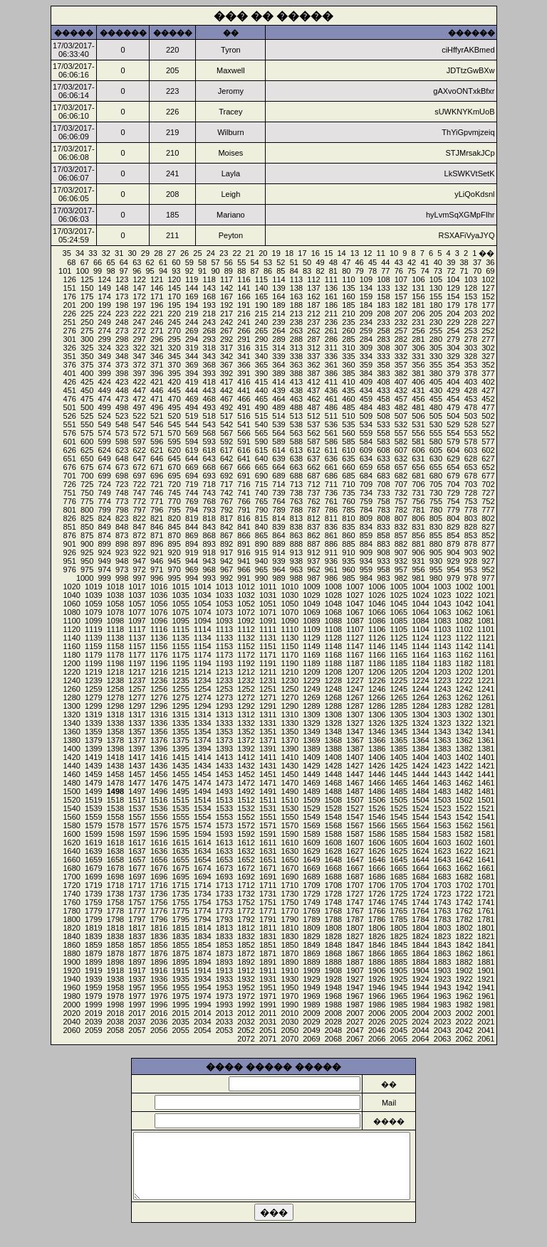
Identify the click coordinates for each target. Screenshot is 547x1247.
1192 (245, 663)
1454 (202, 774)
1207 (354, 672)
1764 (420, 910)
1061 (485, 612)
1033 (224, 595)
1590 (289, 834)
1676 (158, 868)
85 (280, 271)
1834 (202, 936)
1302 (463, 714)
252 (487, 330)
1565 (398, 825)
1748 (333, 902)
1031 (267, 595)
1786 (376, 919)
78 (372, 271)
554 (453, 433)
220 (173, 313)
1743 (442, 902)
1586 (376, 834)
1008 (333, 586)
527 (487, 424)
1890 (289, 962)
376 (69, 364)
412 (313, 382)
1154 (202, 646)
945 (173, 561)
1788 (333, 919)
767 (226, 501)
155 (435, 296)
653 (470, 467)
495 (173, 407)
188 (296, 305)
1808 (333, 928)
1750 (289, 902)
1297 (136, 706)
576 (69, 433)
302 (487, 347)
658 (383, 467)
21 (250, 253)
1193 (224, 663)
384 (366, 373)
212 (313, 313)
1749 (311, 902)
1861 (485, 953)
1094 (202, 620)
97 (124, 271)
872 (138, 535)
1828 (333, 936)
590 (261, 441)
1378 (115, 740)
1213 (224, 672)
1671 (267, 868)
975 (86, 569)
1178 (115, 655)
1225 (398, 680)
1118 (115, 629)
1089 (311, 620)
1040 (71, 595)
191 (243, 305)
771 (156, 501)
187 (313, 305)
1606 (376, 842)
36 (490, 262)
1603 (442, 842)
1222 (463, 680)
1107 (354, 629)
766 (243, 501)
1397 (136, 748)
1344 (420, 731)
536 (331, 424)
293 (208, 339)
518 (208, 416)
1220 (71, 672)
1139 (93, 637)
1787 (354, 919)
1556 (158, 817)
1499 (93, 791)
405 (435, 382)
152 (487, 296)
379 (453, 373)
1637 (136, 851)
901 (69, 544)
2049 (311, 1030)
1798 (115, 919)
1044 (420, 603)
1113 (224, 629)
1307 (354, 714)
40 (438, 262)
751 (69, 492)
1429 (311, 765)
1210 (289, 672)
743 (208, 492)
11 (381, 253)
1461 (485, 782)
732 (401, 492)
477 (487, 407)
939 (278, 561)
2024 (420, 1021)
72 (451, 271)
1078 (115, 612)
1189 (311, 663)
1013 (224, 586)
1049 (311, 603)
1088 (333, 620)
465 (261, 399)
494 (191, 407)
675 (86, 467)
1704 (420, 885)
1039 (93, 595)
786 (331, 509)
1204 (420, 672)
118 (208, 279)
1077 (136, 612)
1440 (71, 765)
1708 (333, 885)
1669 (311, 868)
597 (138, 441)
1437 (136, 765)
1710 (289, 885)
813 (296, 518)
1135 (180, 637)
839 (278, 527)
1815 (180, 928)
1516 (158, 800)
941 (243, 561)
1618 (115, 842)
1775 (180, 910)
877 (487, 544)
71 (464, 271)
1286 (376, 706)
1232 (245, 680)
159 (366, 296)
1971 (267, 996)
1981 (485, 1004)
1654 (202, 859)
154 (453, 296)
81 (333, 271)
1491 (267, 791)
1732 (245, 893)
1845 (398, 945)
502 (487, 416)
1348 (333, 731)
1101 (485, 629)
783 (383, 509)
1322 (463, 723)
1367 (354, 740)
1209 (311, 672)
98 (110, 271)
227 (487, 322)
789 (278, 509)
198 (121, 305)
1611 (267, 842)
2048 (333, 1030)
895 (173, 544)
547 (138, 424)
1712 (245, 885)
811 (331, 518)
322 (138, 347)
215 (261, 313)
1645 (398, 859)
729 (453, 492)
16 (315, 253)
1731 (267, 893)
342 (226, 356)
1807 (354, 928)
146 (156, 288)
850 (86, 527)
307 (401, 347)
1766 (376, 910)
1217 (136, 672)
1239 (93, 680)
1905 (398, 970)
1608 (333, 842)
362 (313, 364)
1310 (289, 714)
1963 (442, 996)
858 (383, 535)
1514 (202, 800)
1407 (354, 757)
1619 (93, 842)
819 (191, 518)
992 (226, 578)
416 (243, 382)
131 (418, 288)
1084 (420, 620)
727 (487, 492)
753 (470, 501)
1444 (420, 774)
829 (453, 527)
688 (296, 475)
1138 (115, 637)
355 (435, 364)
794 (191, 509)
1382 (463, 748)
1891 (267, 962)
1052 (245, 603)
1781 (485, 919)
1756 (158, 902)
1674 (202, 868)
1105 (398, 629)
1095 (180, 620)
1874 (202, 953)
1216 (158, 672)
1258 (115, 689)
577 (487, 441)
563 (296, 433)
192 (226, 305)
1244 (420, 689)
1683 (442, 876)
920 (173, 552)
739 (278, 492)
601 (69, 441)
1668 (333, 868)
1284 (420, 706)
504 (453, 416)
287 (313, 339)
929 (453, 561)
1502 (463, 800)
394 (191, 373)
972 (138, 569)
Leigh (230, 194)
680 (435, 475)
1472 (245, 782)
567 (226, 433)
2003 (442, 1013)
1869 (311, 953)
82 (320, 271)
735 (348, 492)
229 (453, 322)
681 (418, 475)
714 (278, 484)
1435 (180, 765)
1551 (267, 817)
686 (331, 475)
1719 (93, 885)
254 (453, 330)
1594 (202, 834)
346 (156, 356)
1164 (420, 655)
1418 (115, 757)
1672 (245, 868)
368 (208, 364)
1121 (485, 637)
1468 (333, 782)
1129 (311, 637)
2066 (376, 1038)
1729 (311, 893)
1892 (245, 962)
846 (156, 527)
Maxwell (231, 70)
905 (435, 552)
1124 (420, 637)
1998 (115, 1004)
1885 (398, 962)
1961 (485, 996)
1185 (398, 663)
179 (453, 305)
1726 (376, 893)
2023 (442, 1021)
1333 (224, 723)
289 (278, 339)
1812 (245, 928)
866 (243, 535)
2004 (420, 1013)
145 (173, 288)
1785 (398, 919)
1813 (224, 928)
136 (331, 288)
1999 (93, 1004)
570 (173, 433)
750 (86, 492)
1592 (245, 834)
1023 (442, 595)
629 (453, 458)
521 (156, 416)
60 (176, 262)
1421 (485, 765)
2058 (115, 1030)
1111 (267, 629)
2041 (485, 1030)
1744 (420, 902)
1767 (354, 910)
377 (487, 373)
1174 (202, 655)
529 (453, 424)
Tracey (230, 111)
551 (69, 424)
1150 (289, 646)
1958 (115, 987)
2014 (202, 1013)
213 (296, 313)
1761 (485, 910)
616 (243, 450)
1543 (442, 817)
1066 (376, 612)
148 (121, 288)
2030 (289, 1021)
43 (399, 262)
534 (366, 424)
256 (418, 330)
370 (173, 364)
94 (163, 271)
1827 (354, 936)
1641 (485, 859)
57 (215, 262)
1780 (71, 910)
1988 (333, 1004)
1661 (485, 868)
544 (191, 424)
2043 (442, 1030)
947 (138, 561)
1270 (289, 697)
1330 (289, 723)
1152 (245, 646)
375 (86, 364)
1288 (333, 706)
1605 (398, 842)
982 (401, 578)
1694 (202, 876)
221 (156, 313)
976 (69, 569)
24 (211, 253)
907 (401, 552)
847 (138, 527)
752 (487, 501)
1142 (463, 646)
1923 (442, 979)
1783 (442, 919)
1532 (245, 808)
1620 (71, 842)
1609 (311, 842)
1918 (115, 970)
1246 (376, 689)
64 (124, 262)
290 (261, 339)
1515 (180, 800)
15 (328, 253)
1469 (311, 782)
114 (278, 279)
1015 (180, 586)
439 (278, 390)
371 (156, 364)
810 (348, 518)
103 (470, 279)
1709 (311, 885)
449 (104, 390)
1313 (224, 714)
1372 (245, 740)
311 (331, 347)
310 (348, 347)
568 (208, 433)
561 (331, 433)
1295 (180, 706)
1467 (354, 782)
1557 (136, 817)
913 (296, 552)
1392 (245, 748)
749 (104, 492)
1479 (93, 782)
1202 (463, 672)
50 (307, 262)
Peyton (231, 235)
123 (121, 279)
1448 (333, 774)
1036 (158, 595)
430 (435, 390)
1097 (136, 620)
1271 (267, 697)
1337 (136, 723)
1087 (354, 620)
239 (278, 322)
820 (173, 518)
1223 (442, 680)
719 (191, 484)
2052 (245, 1030)
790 (261, 509)
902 (487, 552)
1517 (136, 800)
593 (208, 441)
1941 (485, 987)
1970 (289, 996)
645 (173, 458)
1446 (376, 774)
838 (296, 527)
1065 (398, 612)
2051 (267, 1030)
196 (156, 305)
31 (119, 253)
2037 (136, 1021)
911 (331, 552)
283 (383, 339)
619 (191, 450)
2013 (224, 1013)
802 (487, 518)
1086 (376, 620)
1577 (136, 825)
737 (313, 492)
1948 (333, 987)
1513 (224, 800)
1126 (376, 637)
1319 (93, 714)
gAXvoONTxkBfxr (463, 91)
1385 (398, 748)
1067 (354, 612)
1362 (463, 740)
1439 (93, 765)
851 (69, 527)
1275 (180, 697)
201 (69, 305)
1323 (442, 723)
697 (138, 475)
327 (487, 356)
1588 (333, 834)
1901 (485, 970)
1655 (180, 859)
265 (261, 330)
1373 (224, 740)
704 (453, 484)
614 (278, 450)
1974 (202, 996)
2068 (333, 1038)
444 (191, 390)
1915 (180, 970)
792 (226, 509)
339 (278, 356)
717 (226, 484)
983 (383, 578)
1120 (71, 629)
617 (226, 450)
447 (138, 390)
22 (236, 253)
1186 (376, 663)
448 (121, 390)
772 (138, 501)
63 (136, 262)
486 (331, 407)
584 (366, 441)
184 (366, 305)
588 (296, 441)
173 (121, 296)
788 (296, 509)
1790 (289, 919)
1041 (485, 603)
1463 (442, 782)
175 (86, 296)
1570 (289, 825)
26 (184, 253)
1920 (71, 970)
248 (121, 322)
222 (138, 313)
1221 (485, 680)
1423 (442, 765)
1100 (71, 620)
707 (401, 484)
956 (418, 569)
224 (104, 313)
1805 (398, 928)
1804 (420, 928)
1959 (93, 987)
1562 (463, 825)
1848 (333, 945)
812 (313, 518)
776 (69, 501)
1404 (420, 757)
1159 (93, 646)
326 (69, 347)
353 (470, 364)
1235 (180, 680)
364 (278, 364)
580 (435, 441)
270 (173, 330)
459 (366, 399)
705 (435, 484)
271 (156, 330)
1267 (354, 697)
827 (487, 527)
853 (470, 535)
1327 (354, 723)
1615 (180, 842)
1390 (289, 748)
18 (289, 253)
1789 (311, 919)
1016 (158, 586)
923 (121, 552)
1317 (136, 714)
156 (418, 296)
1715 (180, 885)
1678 (115, 868)
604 (453, 450)
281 (418, 339)
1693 (224, 876)
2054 (202, 1030)
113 (296, 279)
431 (418, 390)
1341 (485, 731)
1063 (442, 612)
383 (383, 373)
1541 (485, 817)
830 (435, 527)
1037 (136, 595)
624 (104, 450)
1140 (71, 637)
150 (86, 288)
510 (348, 416)
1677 (136, 868)
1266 (376, 697)
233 (383, 322)
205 (435, 313)
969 (191, 569)
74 (424, 271)
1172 (245, 655)
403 (470, 382)
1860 (71, 945)
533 (383, 424)
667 (226, 467)
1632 (245, 851)
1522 (463, 808)
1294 (202, 706)
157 (401, 296)
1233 (224, 680)
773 (121, 501)
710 (348, 484)
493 (208, 407)
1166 (376, 655)
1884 (420, 962)
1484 (420, 791)
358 (383, 364)
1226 (376, 680)
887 (313, 544)
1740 (71, 893)
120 (173, 279)
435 (348, 390)
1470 (289, 782)
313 (296, 347)
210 (348, 313)
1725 (398, 893)
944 (191, 561)
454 (453, 399)
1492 (245, 791)
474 (104, 399)
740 (261, 492)
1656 (158, 859)
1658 (115, 859)
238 (296, 322)
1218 (115, 672)
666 (243, 467)
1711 (267, 885)
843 (208, 527)
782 (401, 509)
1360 (71, 731)
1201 (485, 672)
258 (383, 330)
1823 (442, 936)
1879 (93, 953)
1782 (463, 919)
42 (411, 262)
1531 (267, 808)
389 (278, 373)
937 (313, 561)
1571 (267, 825)
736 (331, 492)
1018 (115, 586)
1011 (267, 586)
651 (69, 458)
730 (435, 492)
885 (348, 544)
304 (453, 347)
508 (383, 416)
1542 (463, 817)
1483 (442, 791)
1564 (420, 825)
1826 (376, 936)
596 (156, 441)
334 (366, 356)
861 (331, 535)
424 (104, 382)
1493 (224, 791)
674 (104, 467)
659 (366, 467)
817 (226, 518)
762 (313, 501)
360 (348, 364)
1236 (158, 680)
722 (138, 484)
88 (241, 271)
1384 (420, 748)
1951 (267, 987)
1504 (420, 800)
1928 (333, 979)
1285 (398, 706)
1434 (202, 765)
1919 (93, 970)
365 (261, 364)
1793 (224, 919)
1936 (158, 979)
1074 (202, 612)
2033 (224, 1021)
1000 (84, 578)
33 (92, 253)
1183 (442, 663)
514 (278, 416)
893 (208, 544)
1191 (267, 663)
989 (278, 578)
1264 (420, 697)
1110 (289, 629)
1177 (136, 655)
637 (313, 458)
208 (383, 313)
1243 (442, 689)
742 (226, 492)
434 (366, 390)
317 (226, 347)
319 (191, 347)
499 (104, 407)
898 (121, 544)
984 (366, 578)
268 (208, 330)
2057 (136, 1030)
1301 (485, 714)
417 (226, 382)
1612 (245, 842)
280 (435, 339)
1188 (333, 663)
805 (435, 518)
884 (366, 544)
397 (138, 373)
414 (278, 382)
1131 (267, 637)
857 (401, 535)
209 (366, 313)
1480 (71, 782)
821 (156, 518)
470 (173, 399)
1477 (136, 782)
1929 (311, 979)
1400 (71, 748)
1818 (115, 928)
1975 (180, 996)
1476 (158, 782)
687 (313, 475)
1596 (158, 834)
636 (331, 458)
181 (418, 305)
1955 (180, 987)
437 (313, 390)
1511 (267, 800)
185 (348, 305)
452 (487, 399)
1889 (311, 962)
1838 (115, 936)
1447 (354, 774)
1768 (333, 910)
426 (69, 382)
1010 (289, 586)
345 (173, 356)
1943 (442, 987)
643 (208, 458)
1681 (485, 876)
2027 (354, 1021)
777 (487, 509)
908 (383, 552)
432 (401, 390)
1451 (267, 774)
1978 (115, 996)
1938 (115, 979)
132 (401, 288)
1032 (245, 595)
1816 (158, 928)
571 (156, 433)
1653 (224, 859)
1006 (376, 586)
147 (138, 288)
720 (173, 484)
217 (226, 313)
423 (121, 382)
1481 (485, 791)
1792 (245, 919)
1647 (354, 859)
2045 (398, 1030)
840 (261, 527)
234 (366, 322)
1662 (463, 868)
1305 (398, 714)
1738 (115, 893)
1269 (311, 697)
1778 (115, 910)
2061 (485, 1038)
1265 (398, 697)
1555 (180, 817)
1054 (202, 603)
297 (138, 339)
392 (226, 373)
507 (401, 416)
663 (296, 467)
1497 (136, 791)
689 (278, 475)
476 (69, 399)
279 (453, 339)
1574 (202, 825)
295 (173, 339)
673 (121, 467)
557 (401, 433)
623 (121, 450)
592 (226, 441)
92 (189, 271)
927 (487, 561)
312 (313, 347)
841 (243, 527)
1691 (267, 876)
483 (383, 407)
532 (401, 424)
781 (418, 509)
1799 (93, 919)
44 (385, 262)
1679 (93, 868)
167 (226, 296)
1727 (354, 893)
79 (359, 271)
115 (261, 279)
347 (138, 356)
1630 (289, 851)
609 (366, 450)
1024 (420, 595)
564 (278, 433)
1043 (442, 603)
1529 (311, 808)
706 (418, 484)
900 (86, 544)
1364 (420, 740)
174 (104, 296)
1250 (289, 689)
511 (331, 416)
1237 (136, 680)
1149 (311, 646)
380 (435, 373)
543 (208, 424)
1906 (376, 970)
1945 (398, 987)
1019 (93, 586)
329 (453, 356)
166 (243, 296)
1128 (333, 637)
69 (490, 271)
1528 (333, 808)
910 (348, 552)
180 (435, 305)
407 (401, 382)
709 (366, 484)
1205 (398, 672)
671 (156, 467)
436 (331, 390)
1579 (93, 825)
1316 (158, 714)
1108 (333, 629)
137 (313, 288)
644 (191, 458)
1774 (202, 910)
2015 (180, 1013)
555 (435, 433)
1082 (463, 620)
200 (86, 305)
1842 (463, 945)
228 (470, 322)
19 (276, 253)
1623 (442, 851)
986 (331, 578)
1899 (93, 962)
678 (470, 475)
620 (173, 450)
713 (296, 484)
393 (208, 373)
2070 (289, 1038)
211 (331, 313)
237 (313, 322)
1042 (463, 603)
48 (333, 262)
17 (302, 253)
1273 (224, 697)
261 (331, 330)
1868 (333, 953)
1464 (420, 782)
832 (401, 527)
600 (86, 441)
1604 (420, 842)
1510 (289, 800)
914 (278, 552)
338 (296, 356)
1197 (136, 663)
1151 (267, 646)
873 (121, 535)
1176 (158, 655)
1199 (93, 663)
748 (121, 492)
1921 (485, 979)
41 (424, 262)
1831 (267, 936)
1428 (333, 765)
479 (453, 407)
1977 (136, 996)
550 (86, 424)
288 (296, 339)
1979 (93, 996)
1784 (420, 919)
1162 (463, 655)
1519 (93, 800)
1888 (333, 962)
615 (261, 450)
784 (366, 509)
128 (470, 288)
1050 (289, 603)
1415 (180, 757)
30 (131, 253)
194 (191, 305)
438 (296, 390)
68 (71, 262)
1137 (136, 637)
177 (487, 305)
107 (401, 279)
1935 (180, 979)
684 (366, 475)
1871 (267, 953)
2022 (463, 1021)
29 (145, 253)
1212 (245, 672)
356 (418, 364)
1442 (463, 774)
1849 (311, 945)
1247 (354, 689)
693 (208, 475)
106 (418, 279)
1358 (115, 731)
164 (278, 296)
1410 (289, 757)
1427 (354, 765)
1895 (180, 962)
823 (121, 518)
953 (470, 569)
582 (401, 441)
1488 (333, 791)
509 (366, 416)
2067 (354, 1038)
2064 (420, 1038)
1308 (333, 714)
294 (191, 339)
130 (435, 288)
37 (477, 262)
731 (418, 492)
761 (331, 501)
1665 (398, 868)
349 (104, 356)
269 (191, 330)
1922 (463, 979)
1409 (311, 757)
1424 (420, 765)
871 (156, 535)
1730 (289, 893)
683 (383, 475)
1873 (224, 953)
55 (241, 262)
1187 (354, 663)
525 (86, 416)
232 (401, 322)
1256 (158, 689)
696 (156, 475)
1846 (376, 945)
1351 (267, 731)
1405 (398, 757)
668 (208, 467)
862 (313, 535)
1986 (376, 1004)
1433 (224, 765)
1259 (93, 689)
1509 (311, 800)
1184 (420, 663)
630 (435, 458)
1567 (354, 825)
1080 (71, 612)
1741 (485, 902)
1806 (376, 928)
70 (477, 271)
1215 (180, 672)
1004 (420, 586)
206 (418, 313)
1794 (202, 919)
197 (138, 305)
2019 (93, 1013)
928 (470, 561)
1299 (93, 706)
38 (464, 262)
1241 (485, 689)
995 (173, 578)
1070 (289, 612)
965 (261, 569)
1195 (180, 663)
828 (470, 527)
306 (418, 347)
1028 (333, 595)
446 (156, 390)
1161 (485, 655)
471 (156, 399)
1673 (224, 868)
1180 (71, 655)
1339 (93, 723)
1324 (420, 723)
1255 (180, 689)
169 (191, 296)
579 (453, 441)
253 (470, 330)
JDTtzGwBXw (471, 70)
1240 (71, 680)
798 (121, 509)
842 (226, 527)
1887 (354, 962)
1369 (311, 740)
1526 (376, 808)
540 (261, 424)
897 (138, 544)
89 (228, 271)
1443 (442, 774)
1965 (398, 996)
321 (156, 347)
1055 (180, 603)
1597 (136, 834)
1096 (158, 620)
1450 (289, 774)
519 (191, 416)
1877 (136, 953)
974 (104, 569)
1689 (311, 876)
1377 (136, 740)
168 (208, 296)
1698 (115, 876)
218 (208, 313)
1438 (115, 765)
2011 (267, 1013)
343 (208, 356)
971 (156, 569)
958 (383, 569)
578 (470, 441)
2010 (289, 1013)
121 (156, 279)
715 (261, 484)
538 (296, 424)
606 (418, 450)
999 (104, 578)
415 (261, 382)
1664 (420, 868)
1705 (398, 885)
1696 (158, 876)
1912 (245, 970)
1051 (267, 603)
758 (383, 501)
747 (138, 492)
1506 (376, 800)
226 (69, 313)
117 (226, 279)
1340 (71, 723)
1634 (202, 851)
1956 (158, 987)
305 (435, 347)
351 (69, 356)
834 (366, 527)
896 (156, 544)
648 (121, 458)
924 (104, 552)
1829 (311, 936)
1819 (93, 928)
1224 (420, 680)
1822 (463, 936)
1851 (267, 945)
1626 (376, 851)
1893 (224, 962)
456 (418, 399)
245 (173, 322)
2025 (398, 1021)
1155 (180, 646)
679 (453, 475)
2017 (136, 1013)
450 (86, 390)
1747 (354, 902)
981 (418, 578)
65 (110, 262)
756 (418, 501)
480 (435, 407)
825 (86, 518)
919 (191, 552)
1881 (485, 962)
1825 (398, 936)
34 (79, 253)
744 (191, 492)
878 (470, 544)
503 (470, 416)
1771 (267, 910)
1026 (376, 595)
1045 (398, 603)
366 (243, 364)
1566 (376, 825)
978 (470, 578)
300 (86, 339)
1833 (224, 936)
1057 (136, 603)
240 (261, 322)
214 (278, 313)
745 (173, 492)
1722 (463, 893)
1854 (202, 945)
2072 (245, 1038)
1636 (158, 851)
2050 (289, 1030)
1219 (93, 672)
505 (435, 416)
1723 (442, 893)
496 (156, 407)
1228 (333, 680)
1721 (485, 893)
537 (313, 424)
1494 (202, 791)
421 (156, 382)
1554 (202, 817)
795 (173, 509)
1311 (267, 714)
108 (383, 279)
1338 (115, 723)
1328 (333, 723)
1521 (485, 808)
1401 (485, 757)
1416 (158, 757)
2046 (376, 1030)
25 (197, 253)
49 (320, 262)
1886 (376, 962)
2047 (354, 1030)
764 (278, 501)
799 (104, 509)
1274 (202, 697)
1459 (93, 774)
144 (191, 288)
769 (191, 501)
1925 (398, 979)
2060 (71, 1030)
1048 (333, 603)
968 (208, 569)
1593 (224, 834)
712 (313, 484)
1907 (354, 970)
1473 (224, 782)
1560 (71, 817)
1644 (420, 859)
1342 (463, 731)
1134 (202, 637)
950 (86, 561)
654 (453, 467)
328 (470, 356)
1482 (463, 791)
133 (383, 288)
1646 (376, 859)
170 (173, 296)
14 (341, 253)
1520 (71, 800)
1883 (442, 962)
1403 (442, 757)
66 (97, 262)
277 (487, 339)
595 (173, 441)
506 (418, 416)
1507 (354, 800)
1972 (245, 996)
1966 (376, 996)
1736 (158, 893)
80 (346, 271)
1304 (420, 714)
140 (261, 288)
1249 (311, 689)
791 (243, 509)
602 (487, 450)
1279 (93, 697)
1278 (115, 697)
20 (263, 253)
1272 (245, 697)
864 (278, 535)
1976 (158, 996)
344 (191, 356)
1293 (224, 706)
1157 (136, 646)
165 (261, 296)
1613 (224, 842)
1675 (180, 868)
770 (173, 501)
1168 (333, 655)
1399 (93, 748)
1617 (136, 842)
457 (401, 399)
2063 (442, 1038)
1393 (224, 748)
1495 (180, 791)
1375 (180, 740)
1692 (245, 876)
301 (69, 339)
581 (418, 441)
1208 (333, 672)
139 (278, 288)
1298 (115, 706)
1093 (224, 620)
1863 (442, 953)
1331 (267, 723)
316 (243, 347)
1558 (115, 817)
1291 (267, 706)
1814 (202, 928)
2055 (180, 1030)
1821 (485, 936)
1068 (333, 612)
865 (261, 535)
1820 (71, 928)
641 (243, 458)
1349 (311, 731)
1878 (115, 953)
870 (173, 535)
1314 (202, 714)
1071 (267, 612)
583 (383, 441)
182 (401, 305)
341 (243, 356)
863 (296, 535)
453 (470, 399)
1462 (463, 782)
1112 (245, 629)
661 (331, 467)
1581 (485, 834)
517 (226, 416)
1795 (180, 919)
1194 (202, 663)
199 (104, 305)
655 (435, 467)
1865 (398, 953)
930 (435, 561)
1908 (333, 970)
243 (208, 322)
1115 (180, 629)
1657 (136, 859)
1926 (376, 979)
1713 (224, 885)
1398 (115, 748)
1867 (354, 953)
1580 (71, 825)
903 (470, 552)
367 (226, 364)
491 (243, 407)
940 (261, 561)
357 (401, 364)
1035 (180, 595)
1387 (354, 748)
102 (487, 279)
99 (97, 271)
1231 (267, 680)
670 (173, 467)
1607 (354, 842)
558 (383, 433)
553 (470, 433)
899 (104, 544)
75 (411, 271)
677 (487, 475)
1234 (202, 680)
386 (331, 373)
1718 (115, 885)
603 (470, 450)
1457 (136, 774)
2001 (485, 1013)
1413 (224, 757)
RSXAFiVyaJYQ (466, 235)
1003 (442, 586)
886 (331, 544)
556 (418, 433)
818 (208, 518)
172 (138, 296)
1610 (289, 842)
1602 (463, 842)
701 (69, 475)
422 (138, 382)
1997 (136, 1004)
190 (261, 305)
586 (331, 441)
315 (261, 347)
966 (243, 569)
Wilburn (230, 132)
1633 (224, 851)
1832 (245, 936)
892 (226, 544)
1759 (93, 902)
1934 (202, 979)
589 (278, 441)
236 (331, 322)
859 (366, 535)
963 (296, 569)
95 (150, 271)
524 (104, 416)
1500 (71, 791)
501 (69, 407)
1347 (354, 731)
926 (69, 552)
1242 (463, 689)
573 (121, 433)
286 (331, 339)
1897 (136, 962)
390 (261, 373)
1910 (289, 970)
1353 (224, 731)
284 (366, 339)
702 (487, 484)
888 (296, 544)
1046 (376, 603)
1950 (289, 987)
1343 (442, 731)
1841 (485, 945)
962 (313, 569)
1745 (398, 902)
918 (208, 552)
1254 (202, 689)
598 (121, 441)
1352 (245, 731)
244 (191, 322)
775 (86, 501)
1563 (442, 825)
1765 (398, 910)
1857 (136, 945)
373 (121, 364)
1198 (115, 663)
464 (278, 399)
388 (296, 373)
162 (313, 296)
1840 (71, 936)
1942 (463, 987)
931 (418, 561)
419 (191, 382)
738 (296, 492)
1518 (115, 800)
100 (82, 271)
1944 (420, 987)
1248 (333, 689)
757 (401, 501)
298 (121, 339)
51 (294, 262)
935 (348, 561)
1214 (202, 672)
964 (278, 569)
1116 (158, 629)
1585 (398, 834)
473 (121, 399)
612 (313, 450)
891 (243, 544)
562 (313, 433)
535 (348, 424)
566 (243, 433)
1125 (398, 637)
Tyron (231, 50)
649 (104, 458)
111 (331, 279)
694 (191, 475)
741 (243, 492)
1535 (180, 808)
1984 (420, 1004)
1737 (136, 893)
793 (208, 509)
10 (394, 253)
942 (226, 561)
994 (191, 578)
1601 (485, 842)
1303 (442, 714)
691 (243, 475)
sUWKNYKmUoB (464, 111)
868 (208, 535)
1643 (442, 859)
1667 (354, 868)
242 (226, 322)
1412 (245, 757)
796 (156, 509)
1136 (158, 637)
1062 (463, 612)
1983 (442, 1004)
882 (401, 544)
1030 (289, 595)
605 (435, 450)
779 (453, 509)
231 (418, 322)
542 (226, 424)
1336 (158, 723)
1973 (224, 996)
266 (243, 330)
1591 (267, 834)
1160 (71, 646)
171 (156, 296)
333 (383, 356)
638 (296, 458)
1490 (289, 791)
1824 (420, 936)
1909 (311, 970)
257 (401, 330)
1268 (333, 697)
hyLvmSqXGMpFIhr (460, 214)
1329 (311, 723)
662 (313, 467)
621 (156, 450)
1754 (202, 902)
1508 (333, 800)
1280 (71, 697)
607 (401, 450)
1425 (398, 765)
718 (208, 484)
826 (69, 518)
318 (208, 347)
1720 (71, 885)
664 (278, 467)
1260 (71, 689)
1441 (485, 774)
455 (435, 399)
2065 (398, 1038)
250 (86, 322)
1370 (289, 740)
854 (453, 535)
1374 (202, 740)
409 (366, 382)
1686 (376, 876)
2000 (71, 1004)
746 (156, 492)
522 (138, 416)
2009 (311, 1013)
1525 (398, 808)
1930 (289, 979)
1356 (158, 731)
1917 (136, 970)
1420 (71, 757)
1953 (224, 987)
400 (86, 373)
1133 (224, 637)
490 (261, 407)
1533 (224, 808)
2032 (245, 1021)
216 (243, 313)
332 (401, 356)
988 (296, 578)
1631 (267, 851)
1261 (485, 697)
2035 (180, 1021)
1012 (245, 586)
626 (69, 450)
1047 (354, 603)
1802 (463, 928)
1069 (311, 612)
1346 (376, 731)
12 (367, 253)
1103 (442, 629)
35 (67, 253)
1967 (354, 996)
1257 (136, 689)
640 (261, 458)
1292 (245, 706)
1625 (398, 851)
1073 (224, 612)
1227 (354, 680)
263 (296, 330)
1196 (158, 663)
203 (470, 313)
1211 (267, 672)
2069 (311, 1038)
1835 (180, 936)
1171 (267, 655)
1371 (267, 740)
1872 (245, 953)
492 (226, 407)
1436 (158, 765)
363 (296, 364)
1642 (463, 859)
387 (313, 373)
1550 (289, 817)
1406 (376, 757)
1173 (224, 655)
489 (278, 407)
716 (243, 484)
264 (278, 330)
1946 (376, 987)
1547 (354, 817)
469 (191, 399)
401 (69, 373)
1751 (267, 902)
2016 (158, 1013)
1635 (180, 851)
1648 (333, 859)
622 (138, 450)
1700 (71, 876)
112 (313, 279)
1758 (115, 902)
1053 (224, 603)
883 (383, 544)
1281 (485, 706)
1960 (71, 987)
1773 (224, 910)
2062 (463, 1038)
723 (121, 484)
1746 (376, 902)
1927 (354, 979)
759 (366, 501)
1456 (158, 774)
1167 (354, 655)
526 (69, 416)
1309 (311, 714)
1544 (420, 817)
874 (104, 535)
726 (69, 484)
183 (383, 305)
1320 (71, 714)
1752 (245, 902)
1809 (311, 928)
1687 (354, 876)
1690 (289, 876)
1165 (398, 655)
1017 (136, 586)
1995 (180, 1004)
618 (208, 450)
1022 (463, 595)
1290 (289, 706)
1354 (202, 731)
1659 (93, 859)
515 (261, 416)
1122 (463, 637)
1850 (289, 945)
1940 (71, 979)
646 (156, 458)
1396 (158, 748)
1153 (224, 646)
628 (470, 458)
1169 (311, 655)
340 (261, 356)
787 (313, 509)
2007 (354, 1013)
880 (435, 544)
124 (104, 279)
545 (173, 424)
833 (383, 527)
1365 (398, 740)
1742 (463, 902)
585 (348, 441)
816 (243, 518)
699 (104, 475)
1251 (267, 689)
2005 (398, 1013)
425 (86, 382)
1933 (224, 979)
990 (261, 578)
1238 (115, 680)
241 (243, 322)
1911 (267, 970)
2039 (93, 1021)
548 (121, 424)
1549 (311, 817)
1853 (224, 945)
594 (191, 441)
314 (278, 347)
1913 (224, 970)
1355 (180, 731)
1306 (376, 714)
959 (366, 569)
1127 (354, 637)
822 (138, 518)
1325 (398, 723)
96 (136, 271)
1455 (180, 774)
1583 (442, 834)
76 (399, 271)
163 (296, 296)
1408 (333, 757)
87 (255, 271)
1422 (463, 765)
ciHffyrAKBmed (468, 50)
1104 (420, 629)
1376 (158, 740)
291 (243, 339)
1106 (376, 629)
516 (243, 416)
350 (86, 356)
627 (487, 458)
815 (261, 518)
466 (243, 399)
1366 (376, 740)
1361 (485, 740)
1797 (136, 919)
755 (435, 501)
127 (487, 288)
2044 (420, 1030)
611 (331, 450)
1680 (71, 868)
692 (226, 475)
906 (418, 552)
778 (470, 509)
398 (121, 373)
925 (86, 552)
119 (191, 279)
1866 (376, 953)
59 (189, 262)
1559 (93, 817)
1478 (115, 782)
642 (226, 458)
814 (278, 518)
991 (243, 578)
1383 (442, 748)
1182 (463, 663)
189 (278, 305)
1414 (202, 757)
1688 (333, 876)
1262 (463, 697)
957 (401, 569)
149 (104, 288)
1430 (289, 765)
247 (138, 322)
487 (313, 407)
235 (348, 322)
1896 (158, 962)
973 (121, 569)
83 (307, 271)
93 (176, 271)
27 (171, 253)
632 (401, 458)
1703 (442, 885)
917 (226, 552)
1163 (442, 655)
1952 (245, 987)
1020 (71, 586)
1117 (136, 629)
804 (453, 518)
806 (418, 518)
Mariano (231, 214)
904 (453, 552)
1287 (354, 706)
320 (173, 347)
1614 (202, 842)
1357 (136, 731)
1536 (158, 808)
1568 (333, 825)
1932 (245, 979)
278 (470, 339)
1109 (311, 629)
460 (348, 399)
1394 (202, 748)
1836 (158, 936)
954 (453, 569)
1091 (267, 620)
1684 (420, 876)
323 (121, 347)
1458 (115, 774)
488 (296, 407)
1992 (245, 1004)
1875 (180, 953)
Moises (230, 153)
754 (453, 501)
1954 (202, 987)
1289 (311, 706)
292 (226, 339)
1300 (71, 706)
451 (69, 390)
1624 (420, 851)
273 (121, 330)
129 (453, 288)
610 (348, 450)
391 (243, 373)
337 (313, 356)
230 (435, 322)
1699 (93, 876)
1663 (442, 868)
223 (121, 313)
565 (261, 433)
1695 (180, 876)
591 (243, 441)
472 (138, 399)
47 (346, 262)
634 (366, 458)
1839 (93, 936)
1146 (376, 646)
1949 (311, 987)
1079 (93, 612)
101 (64, 271)
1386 (376, 748)
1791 (267, 919)
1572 (245, 825)
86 (268, 271)
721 (156, 484)
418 (208, 382)
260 (348, 330)
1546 (376, 817)
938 (296, 561)
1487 (354, 791)
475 (86, 399)
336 (331, 356)
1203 (442, 672)
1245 (398, 689)
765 (261, 501)
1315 (180, 714)
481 (418, 407)
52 (280, 262)
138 (296, 288)
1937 (136, 979)
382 (401, 373)
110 (348, 279)
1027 (354, 595)
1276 (158, 697)
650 (86, 458)
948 (121, 561)
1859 (93, 945)
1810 (289, 928)
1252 (245, 689)
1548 (333, 817)
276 (69, 330)
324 (104, 347)
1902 (463, 970)
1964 (420, 996)
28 (158, 253)
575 (86, 433)
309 (366, 347)
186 (331, 305)
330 (435, 356)
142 (226, 288)
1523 (442, 808)
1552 (245, 817)
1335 (180, 723)
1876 (158, 953)
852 (487, 535)
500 (86, 407)
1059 (93, 603)
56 (228, 262)
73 (438, 271)
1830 (289, 936)
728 (470, 492)
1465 (398, 782)
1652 (245, 859)
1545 (398, 817)
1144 (420, 646)
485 (348, 407)
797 (138, 509)
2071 (267, 1038)
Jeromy (231, 91)
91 (202, 271)
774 (104, 501)
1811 (267, 928)
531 (418, 424)
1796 (158, 919)
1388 (333, 748)
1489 (311, 791)
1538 (115, 808)
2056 (158, 1030)
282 (401, 339)
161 (331, 296)
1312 (245, 714)
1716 (158, 885)
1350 (289, 731)
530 (435, 424)
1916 (158, 970)
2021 (485, 1021)
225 (86, 313)
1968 (333, 996)
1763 (442, 910)
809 (366, 518)
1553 (224, 817)
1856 (158, 945)
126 (69, 279)
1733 (224, 893)
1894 (202, 962)
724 (104, 484)
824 (104, 518)
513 (296, 416)
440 (261, 390)
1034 (202, 595)
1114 (202, 629)
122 (138, 279)
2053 (224, 1030)
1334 (202, 723)
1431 (267, 765)
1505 (398, 800)
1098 (115, 620)
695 (173, 475)
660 (348, 467)
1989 (311, 1004)
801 (69, 509)
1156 (158, 646)
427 (487, 390)
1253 (224, 689)
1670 (289, 868)
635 (348, 458)
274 (104, 330)
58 (202, 262)
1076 (158, 612)
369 (191, 364)
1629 (311, 851)
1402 (463, 757)
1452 (245, 774)
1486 (376, 791)
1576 (158, 825)
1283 (442, 706)
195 (173, 305)
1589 (311, 834)
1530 (289, 808)
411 (331, 382)
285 (348, 339)
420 (173, 382)
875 (86, 535)
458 (383, 399)
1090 (289, 620)
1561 (485, 825)
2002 (463, 1013)
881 (418, 544)
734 (366, 492)
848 (121, 527)
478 (470, 407)
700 (86, 475)
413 (296, 382)
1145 (398, 646)
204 (453, 313)
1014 (202, 586)
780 (435, 509)
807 (401, 518)
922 (138, 552)
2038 (115, 1021)
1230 (289, 680)
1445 (398, 774)
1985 (398, 1004)
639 (278, 458)
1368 (333, 740)
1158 (115, 646)
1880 (71, 953)
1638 (115, 851)
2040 (71, 1021)
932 (401, 561)
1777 (136, 910)
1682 (463, 876)
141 (243, 288)
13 (354, 253)
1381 (485, 748)
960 (348, 569)
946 (156, 561)
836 (331, 527)
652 (487, 467)
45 (372, 262)
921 (156, 552)
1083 (442, 620)
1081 (485, 620)
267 (226, 330)
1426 (376, 765)
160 (348, 296)
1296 (158, 706)
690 (261, 475)
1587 (354, 834)
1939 (93, 979)
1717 (136, 885)
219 (191, 313)
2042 (463, 1030)
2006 (376, 1013)
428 (470, 390)
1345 (398, 731)
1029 (311, 595)
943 (208, 561)
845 (173, 527)
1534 (202, 808)
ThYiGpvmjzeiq (468, 132)
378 (470, 373)
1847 (354, 945)
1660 (71, 859)
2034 (202, 1021)
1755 (180, 902)
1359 (93, 731)
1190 (289, 663)
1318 (115, 714)
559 (366, 433)
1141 (485, 646)
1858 (115, 945)
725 (86, 484)
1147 (354, 646)
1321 (485, 723)
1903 (442, 970)
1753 (224, 902)
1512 (245, 800)
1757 (136, 902)
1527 (354, 808)
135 (348, 288)
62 (150, 262)
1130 (289, 637)
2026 (376, 1021)
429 (453, 390)
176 (69, 296)
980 (435, 578)
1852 (245, 945)
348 (121, 356)
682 (401, 475)
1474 (202, 782)
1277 (136, 697)
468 (208, 399)
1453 (224, 774)
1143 (442, 646)
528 (470, 424)
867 (226, 535)
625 (86, 450)
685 (348, 475)
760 (348, 501)
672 (138, 467)
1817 (136, 928)
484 (366, 407)
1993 (224, 1004)
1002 (463, 586)
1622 (463, 851)
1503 (442, 800)
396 (156, 373)
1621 (485, 851)
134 (366, 288)
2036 (158, 1021)
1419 (93, 757)
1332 (245, 723)
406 (418, 382)
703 (470, 484)
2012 (245, 1013)
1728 (333, 893)
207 (401, 313)
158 (383, 296)
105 (435, 279)
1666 (376, 868)
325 (86, 347)
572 (138, 433)
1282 (463, 706)
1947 (354, 987)
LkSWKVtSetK (469, 173)
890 (261, 544)
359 (366, 364)
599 (104, 441)
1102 (463, 629)
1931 (267, 979)
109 (366, 279)
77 (385, 271)
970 (173, 569)
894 (191, 544)
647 (138, 458)
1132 (245, 637)
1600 (71, 834)
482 (401, 407)
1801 (485, 928)
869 (191, 535)
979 (453, 578)
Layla (231, 173)
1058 (115, 603)
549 (104, 424)
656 (418, 467)
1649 (311, 859)
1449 (311, 774)
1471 (267, 782)
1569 (311, 825)
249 (104, 322)
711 (331, 484)
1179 (93, 655)
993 (208, 578)
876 (69, 535)
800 (86, 509)
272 (138, 330)
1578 (115, 825)
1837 (136, 936)
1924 (420, 979)
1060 (71, 603)
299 (104, 339)
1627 (354, 851)
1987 (354, 1004)
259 (366, 330)
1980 (71, 996)
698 (121, 475)
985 (348, 578)
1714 (202, 885)
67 (84, 262)
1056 (158, 603)
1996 (158, 1004)
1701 (485, 885)
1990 (289, 1004)
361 (331, 364)
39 (451, 262)
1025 (398, 595)
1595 (180, 834)
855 (435, 535)
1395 (180, 748)
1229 (311, 680)
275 (86, 330)
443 (208, 390)
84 (294, 271)
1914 (202, 970)
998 (121, 578)
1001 (485, 586)
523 (121, 416)
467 (226, 399)
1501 (485, 800)
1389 (311, 748)
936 (331, 561)
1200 (71, 663)
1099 (93, 620)
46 (359, 262)
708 (383, 484)
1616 (158, 842)
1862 (463, 953)
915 (261, 552)
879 (453, 544)
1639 (93, 851)
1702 (463, 885)
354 (453, 364)
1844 (420, 945)
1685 (398, 876)
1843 (442, 945)
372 (138, 364)
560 (348, 433)
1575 (180, 825)
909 (366, 552)
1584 (420, 834)
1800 (71, 919)
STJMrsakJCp (469, 153)
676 (69, 467)
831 (418, 527)
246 (156, 322)
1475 (180, 782)
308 (383, 347)
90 (215, 271)
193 (208, 305)
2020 (71, 1013)
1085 (398, 620)
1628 (333, 851)
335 (348, 356)
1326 (376, 723)
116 (243, 279)
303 (470, 347)
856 (418, 535)
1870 (289, 953)
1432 (245, 765)
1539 (93, 808)
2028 (333, 1021)
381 (418, 373)
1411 (267, 757)
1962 (463, 996)
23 (223, 253)
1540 (71, 808)
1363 (442, 740)
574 (104, 433)
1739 (93, 893)
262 (313, 330)
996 (156, 578)
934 (366, 561)
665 (261, 467)
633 (383, 458)
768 (208, 501)
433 (383, 390)
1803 (442, 928)
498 (121, 407)
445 (173, 390)
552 (487, 433)
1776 (158, 910)
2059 (93, 1030)
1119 (93, 629)
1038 (115, 595)
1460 (71, 774)
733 (383, 492)
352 (487, 364)
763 (296, 501)
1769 (311, 910)
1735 (180, 893)
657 (401, 467)
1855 (180, 945)
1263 (442, 697)
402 (487, 382)
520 (173, 416)
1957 (136, 987)
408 (383, 382)
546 (156, 424)
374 (104, 364)
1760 (71, 902)
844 (191, 527)
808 (383, 518)
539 (278, 424)
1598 (115, 834)
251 (69, 322)
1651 (267, 859)
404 (453, 382)
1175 (180, 655)
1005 (398, 586)
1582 (463, 834)
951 (69, 561)
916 (243, 552)
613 (296, 450)
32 (106, 253)
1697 (136, 876)
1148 (333, 646)
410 (348, 382)
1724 (420, 893)
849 (104, 527)
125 (86, 279)
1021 (485, 595)
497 (138, 407)
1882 (463, 962)
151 (69, 288)
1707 (354, 885)
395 (173, 373)
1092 (245, 620)
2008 (333, 1013)
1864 (420, 953)
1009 (311, 586)
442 (226, 390)
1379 (93, 740)
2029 (311, 1021)
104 (453, 279)
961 (331, 569)
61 (163, 262)
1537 (136, 808)
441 (243, 390)
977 (487, 578)
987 (313, 578)
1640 (71, 851)
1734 (202, 893)
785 (348, 509)
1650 (289, 859)
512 (313, 416)
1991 (267, 1004)
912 (313, 552)
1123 (442, 637)
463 (296, 399)
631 (418, 458)
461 (331, 399)
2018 (115, 1013)
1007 (354, 586)
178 (470, 305)
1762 (463, 910)
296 (156, 339)
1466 (376, 782)
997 (138, 578)
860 (348, 535)
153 (470, 296)
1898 (115, 962)
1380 (71, 740)
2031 (267, 1021)
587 (313, 441)
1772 (245, 910)
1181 (485, 663)
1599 (93, 834)
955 (435, 569)
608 (383, 450)
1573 (224, 825)
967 (226, 569)
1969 (311, 996)
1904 (420, 970)
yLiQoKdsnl (474, 194)
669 (191, 467)
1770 (289, 910)
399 (104, 373)
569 (191, 433)
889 (278, 544)
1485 (398, 791)
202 (487, 313)
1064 (420, 612)
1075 (180, 612)
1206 (376, 672)
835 (348, 527)
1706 (376, 885)
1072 (245, 612)
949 (104, 561)
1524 (420, 808)
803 (470, 518)
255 (435, 330)
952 (487, 569)
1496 (158, 791)
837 (313, 527)
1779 (93, 910)
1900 (71, 962)
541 (243, 424)
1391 (267, 748)
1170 (289, 655)
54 (255, 262)
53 (268, 262)
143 (208, 288)
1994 (202, 1004)
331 (418, 356)
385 (348, 373)
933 (383, 561)
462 (313, 399)
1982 (463, 1004)
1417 (136, 757)
